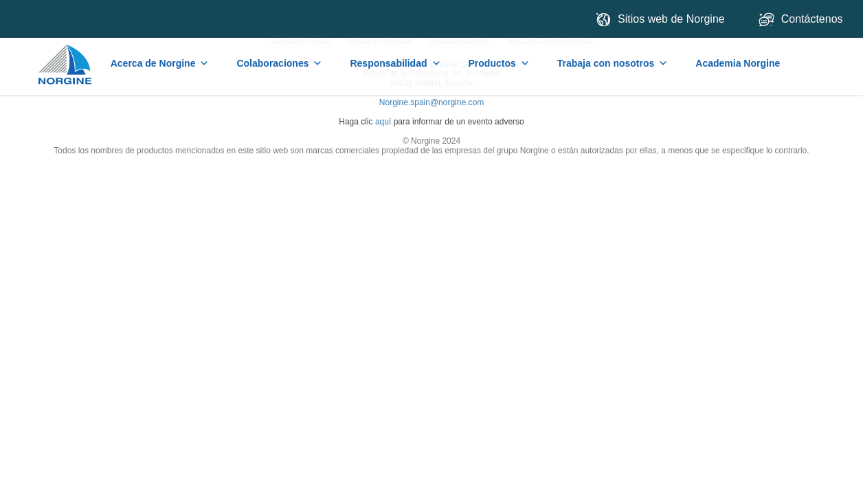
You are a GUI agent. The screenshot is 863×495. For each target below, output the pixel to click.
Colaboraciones (279, 63)
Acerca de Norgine (160, 63)
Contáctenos (802, 19)
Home (65, 57)
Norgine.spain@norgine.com (431, 102)
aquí (383, 121)
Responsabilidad (395, 63)
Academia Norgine (737, 63)
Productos (499, 63)
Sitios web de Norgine (660, 19)
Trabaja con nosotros (613, 63)
